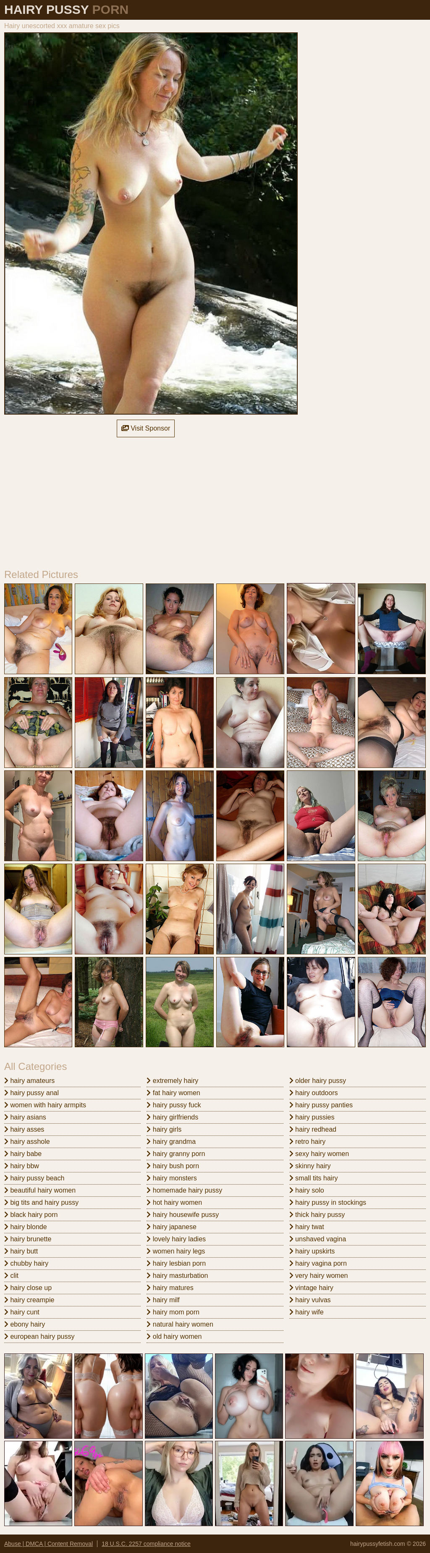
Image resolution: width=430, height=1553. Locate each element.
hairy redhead (312, 1129)
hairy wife (306, 1312)
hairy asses (24, 1129)
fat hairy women (173, 1092)
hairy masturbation (177, 1275)
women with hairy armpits (45, 1105)
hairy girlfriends (172, 1117)
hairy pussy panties (321, 1105)
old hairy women (174, 1336)
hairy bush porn (173, 1165)
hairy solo (306, 1190)
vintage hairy (311, 1287)
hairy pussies (312, 1117)
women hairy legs (176, 1251)
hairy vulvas (310, 1299)
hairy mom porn (173, 1312)
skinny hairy (310, 1165)
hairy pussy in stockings (327, 1202)
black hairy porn (31, 1214)
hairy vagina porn (318, 1263)
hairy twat (306, 1226)
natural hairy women (180, 1324)
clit (11, 1275)
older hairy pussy (317, 1080)
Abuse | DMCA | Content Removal (48, 1543)
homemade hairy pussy (184, 1190)
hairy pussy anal (31, 1092)
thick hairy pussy (317, 1214)
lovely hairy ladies (176, 1239)
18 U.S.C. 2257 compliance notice (146, 1543)
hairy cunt (21, 1312)
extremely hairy (172, 1080)
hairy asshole (27, 1141)
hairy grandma (171, 1141)
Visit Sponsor (145, 428)
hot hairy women (174, 1202)
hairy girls (164, 1129)
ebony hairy (24, 1324)
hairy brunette (27, 1239)
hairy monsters (172, 1178)
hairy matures (170, 1287)
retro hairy (307, 1141)
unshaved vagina (317, 1239)
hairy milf (163, 1299)
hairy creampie (29, 1299)
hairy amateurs (29, 1080)
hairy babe (23, 1153)
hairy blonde (25, 1226)
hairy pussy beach (34, 1178)
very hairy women (318, 1275)
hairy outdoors (313, 1092)
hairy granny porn (176, 1153)
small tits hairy (313, 1178)
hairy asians (25, 1117)
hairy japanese (172, 1226)
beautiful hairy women (40, 1190)
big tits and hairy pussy (41, 1202)
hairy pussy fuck (174, 1105)
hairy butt (21, 1251)
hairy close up (28, 1287)
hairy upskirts (312, 1251)
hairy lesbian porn (176, 1263)
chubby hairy (26, 1263)
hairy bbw (21, 1165)
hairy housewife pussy (183, 1214)
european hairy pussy (39, 1336)
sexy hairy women (319, 1153)
